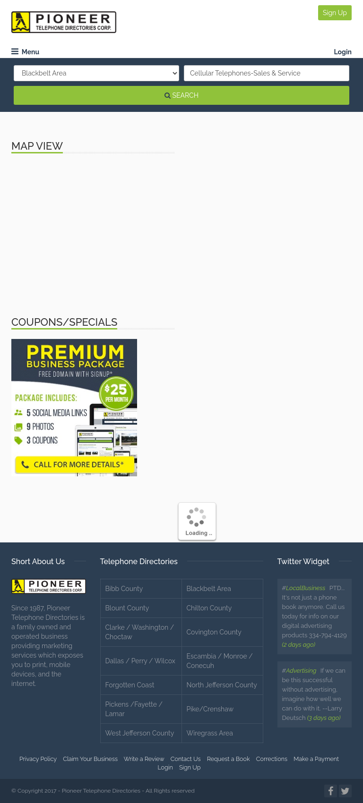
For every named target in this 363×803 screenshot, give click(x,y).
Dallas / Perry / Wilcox (140, 661)
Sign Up (335, 13)
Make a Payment (316, 758)
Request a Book (228, 758)
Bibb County (124, 588)
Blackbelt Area (209, 588)
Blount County (127, 608)
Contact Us (186, 758)
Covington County (214, 632)
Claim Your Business (90, 758)
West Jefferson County (139, 733)
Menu (25, 52)
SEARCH (181, 95)
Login (343, 52)
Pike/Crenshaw (210, 709)
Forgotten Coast (130, 685)
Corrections (271, 758)
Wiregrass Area (210, 733)
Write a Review (144, 758)
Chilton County (209, 608)
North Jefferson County (222, 685)
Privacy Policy (38, 758)
